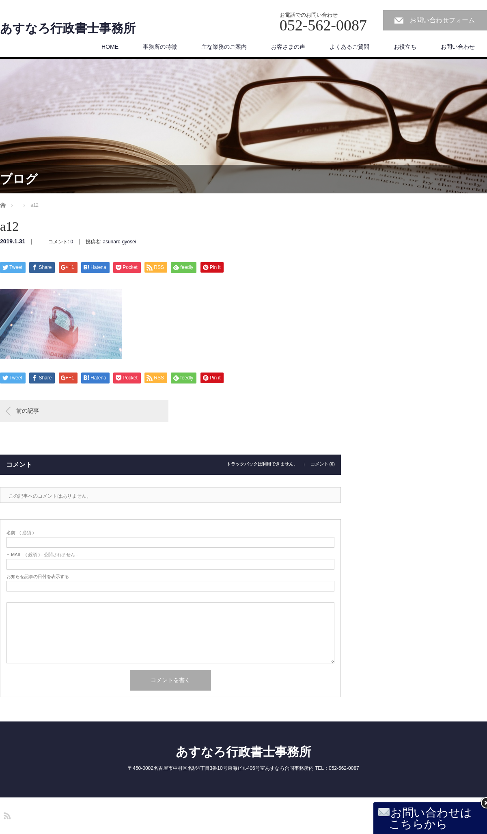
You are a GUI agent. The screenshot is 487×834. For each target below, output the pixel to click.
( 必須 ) (20, 533)
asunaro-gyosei (119, 242)
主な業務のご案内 (224, 46)
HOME (110, 46)
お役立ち (405, 46)
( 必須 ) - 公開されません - (42, 554)
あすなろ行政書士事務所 (68, 28)
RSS (6, 814)
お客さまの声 (288, 46)
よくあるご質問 (349, 46)
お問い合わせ (458, 46)
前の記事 (27, 410)
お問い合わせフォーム (442, 20)
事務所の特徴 (160, 46)
